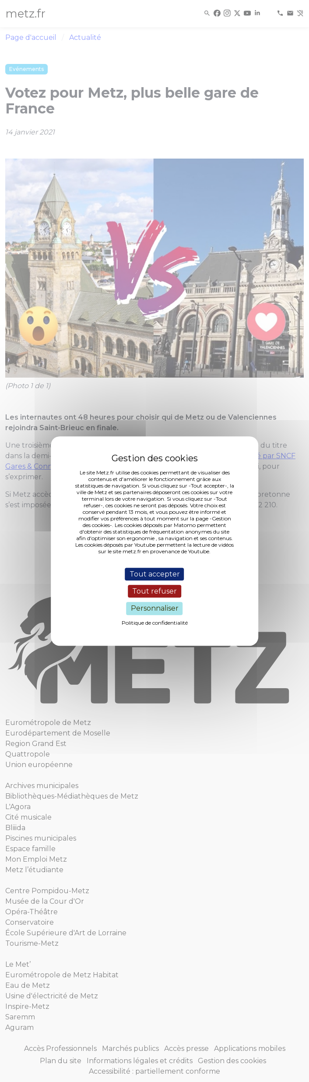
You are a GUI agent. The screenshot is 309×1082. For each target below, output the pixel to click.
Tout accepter (155, 574)
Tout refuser (154, 591)
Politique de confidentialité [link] (155, 622)
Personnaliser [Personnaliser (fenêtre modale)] (155, 609)
